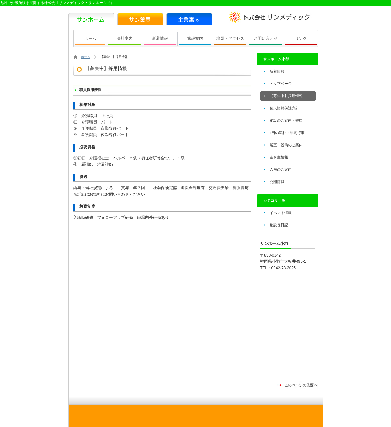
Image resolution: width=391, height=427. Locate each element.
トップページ (281, 84)
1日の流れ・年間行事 (287, 133)
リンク (301, 38)
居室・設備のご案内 (286, 145)
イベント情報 (281, 213)
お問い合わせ (266, 38)
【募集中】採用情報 (286, 96)
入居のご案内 (281, 169)
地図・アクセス (230, 38)
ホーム (90, 38)
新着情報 (160, 38)
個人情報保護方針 (284, 108)
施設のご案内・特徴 (286, 120)
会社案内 (125, 38)
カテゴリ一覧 (274, 200)
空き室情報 (279, 157)
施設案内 (195, 38)
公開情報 (277, 182)
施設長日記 (279, 225)
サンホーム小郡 (276, 59)
